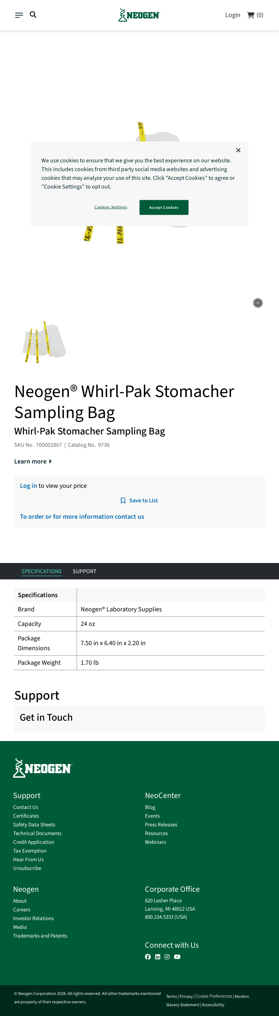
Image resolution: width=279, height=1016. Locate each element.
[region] (139, 183)
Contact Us (25, 807)
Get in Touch (46, 717)
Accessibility (213, 1005)
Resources (156, 833)
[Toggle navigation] (18, 14)
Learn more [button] (30, 461)
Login (232, 15)
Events (152, 816)
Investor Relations (33, 918)
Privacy (186, 996)
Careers (21, 910)
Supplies (26, 39)
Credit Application (33, 842)
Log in (28, 485)
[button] (44, 343)
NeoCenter (163, 795)
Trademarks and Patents (40, 936)
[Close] (238, 150)
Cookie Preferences (213, 996)
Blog (150, 807)
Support (26, 795)
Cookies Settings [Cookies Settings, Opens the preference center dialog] (110, 207)
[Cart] (255, 15)
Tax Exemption (29, 851)
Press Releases (161, 825)
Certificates (26, 816)
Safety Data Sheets (34, 825)
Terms (171, 996)
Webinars (155, 842)
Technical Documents (37, 833)
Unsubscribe (27, 868)
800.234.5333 (159, 917)
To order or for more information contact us (82, 516)
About (20, 901)
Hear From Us (28, 859)
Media (20, 927)
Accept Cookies (164, 207)
